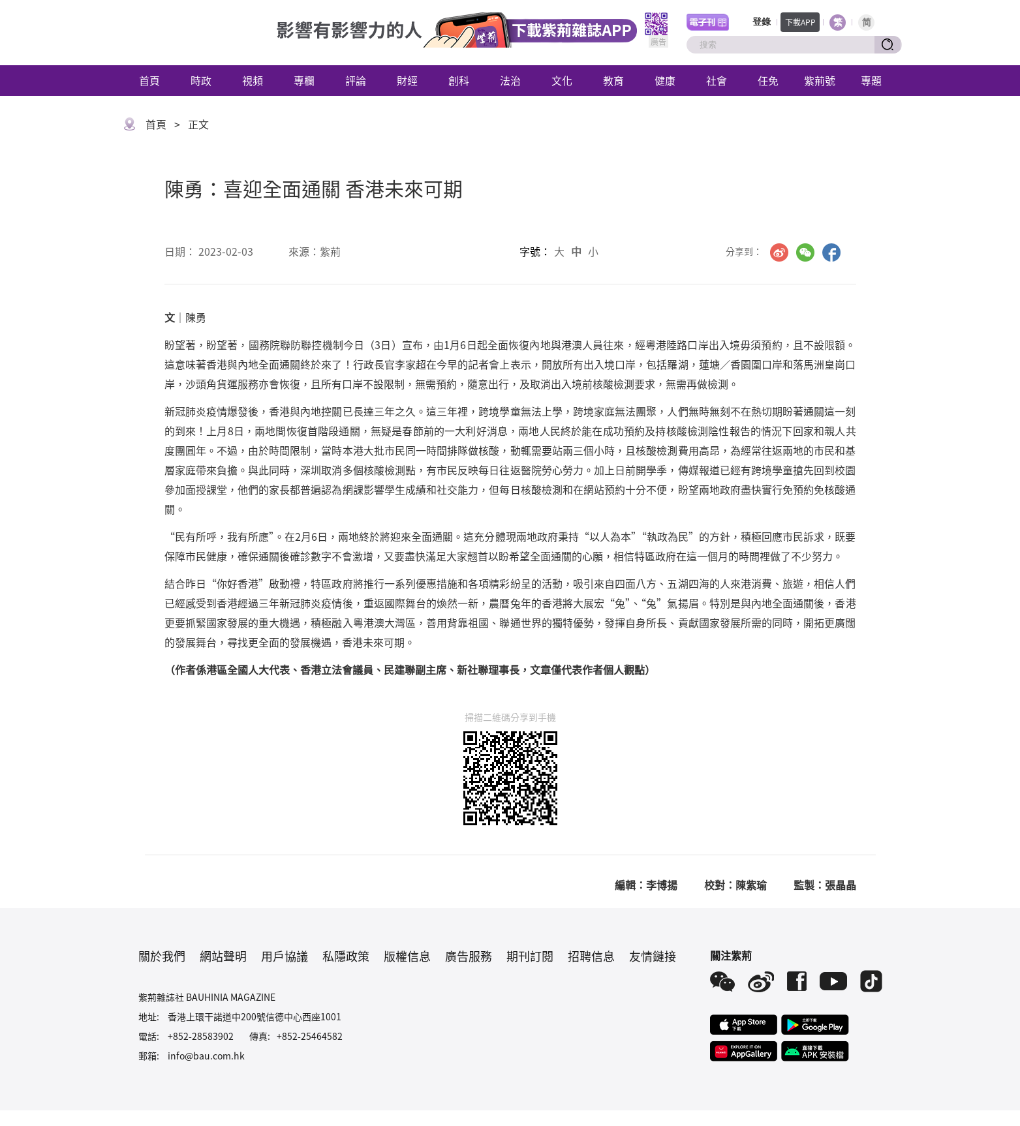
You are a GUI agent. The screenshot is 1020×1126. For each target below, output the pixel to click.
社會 (716, 80)
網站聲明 (223, 955)
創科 (458, 80)
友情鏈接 (652, 955)
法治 (510, 80)
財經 (407, 80)
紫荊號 (819, 80)
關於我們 (161, 955)
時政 (201, 80)
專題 (871, 80)
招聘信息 (591, 955)
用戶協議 (284, 955)
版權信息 (407, 955)
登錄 (761, 22)
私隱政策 (345, 955)
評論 (355, 80)
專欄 (304, 80)
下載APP (800, 21)
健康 (665, 80)
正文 (198, 123)
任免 (768, 80)
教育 (613, 80)
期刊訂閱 (529, 955)
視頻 (252, 80)
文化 (561, 80)
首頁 (149, 80)
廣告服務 (468, 955)
